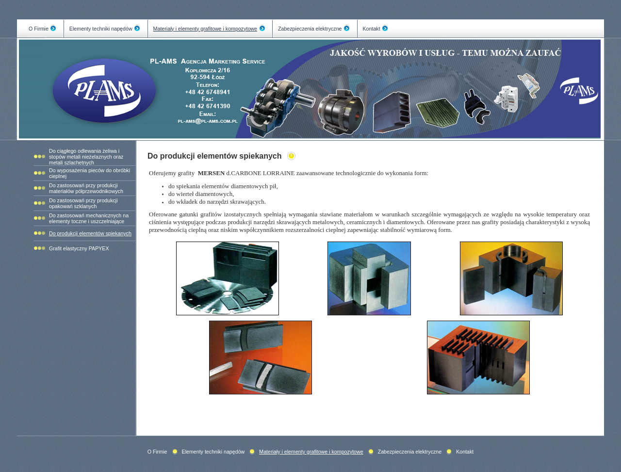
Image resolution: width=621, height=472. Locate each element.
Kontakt (371, 29)
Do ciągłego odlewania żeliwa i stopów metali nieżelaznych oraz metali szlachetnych (86, 156)
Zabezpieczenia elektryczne (310, 29)
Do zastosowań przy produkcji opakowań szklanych (83, 203)
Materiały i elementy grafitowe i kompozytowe (205, 29)
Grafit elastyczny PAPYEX (79, 248)
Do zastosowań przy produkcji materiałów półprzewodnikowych (86, 188)
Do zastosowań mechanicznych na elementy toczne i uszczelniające (89, 218)
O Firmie (39, 29)
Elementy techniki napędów (100, 29)
